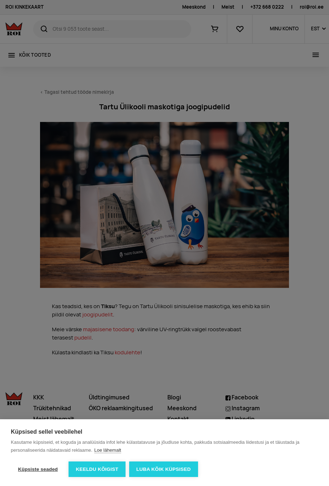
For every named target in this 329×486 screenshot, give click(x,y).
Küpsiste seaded (38, 469)
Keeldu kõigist (97, 469)
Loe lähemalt (107, 450)
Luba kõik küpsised (163, 469)
